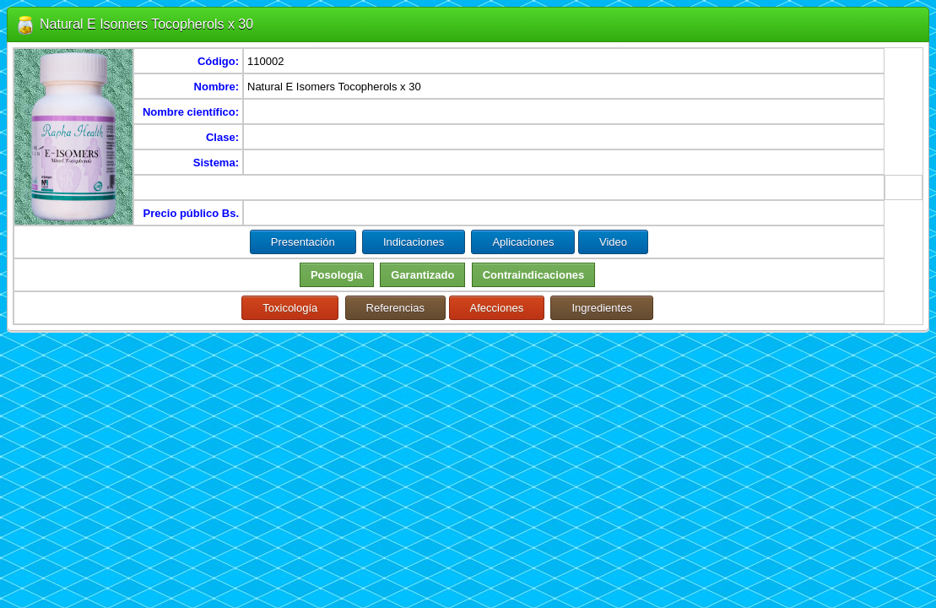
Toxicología (289, 307)
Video (613, 242)
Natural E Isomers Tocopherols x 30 (146, 24)
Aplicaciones (523, 242)
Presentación (303, 242)
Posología (337, 275)
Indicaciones (413, 242)
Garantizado (422, 275)
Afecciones (497, 307)
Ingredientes (601, 307)
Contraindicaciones (534, 275)
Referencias (395, 307)
